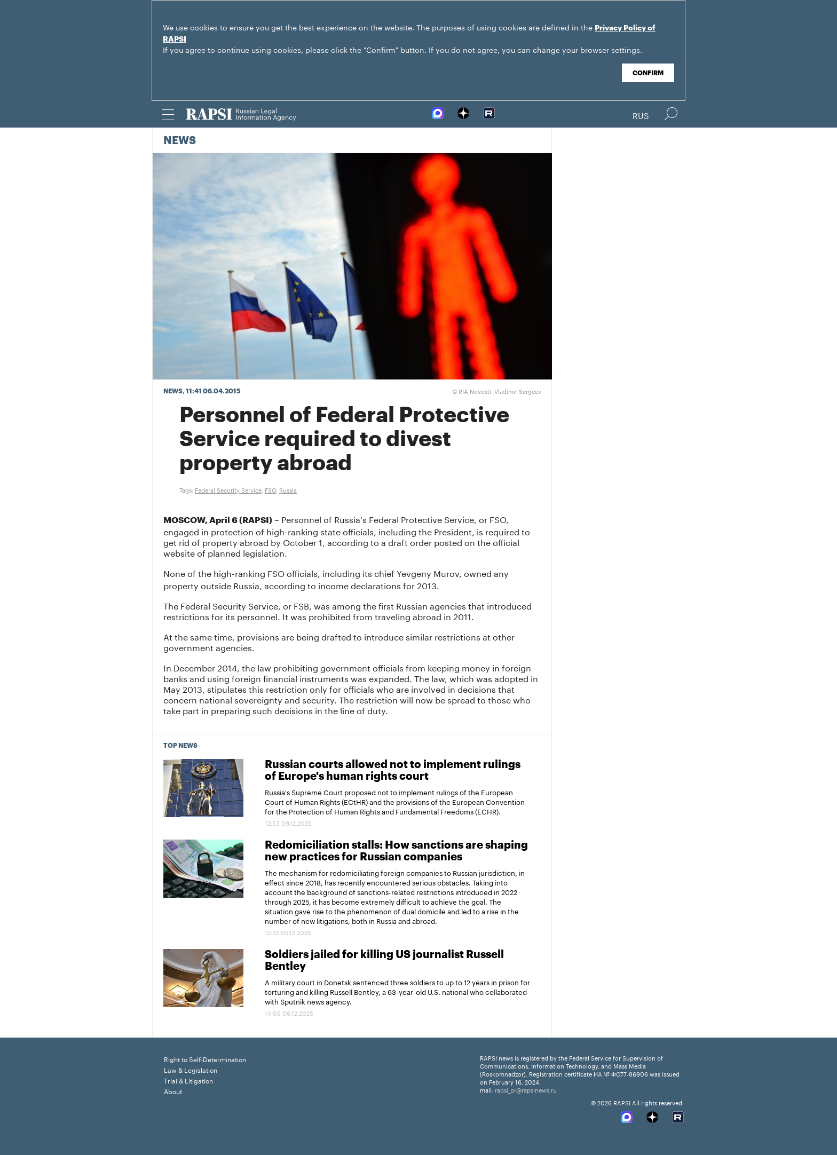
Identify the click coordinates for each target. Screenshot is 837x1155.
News (179, 141)
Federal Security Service (228, 489)
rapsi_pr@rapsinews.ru (526, 1089)
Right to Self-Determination (205, 1059)
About (173, 1091)
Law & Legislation (190, 1069)
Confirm (648, 73)
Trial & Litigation (188, 1080)
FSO (270, 489)
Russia (288, 489)
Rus (641, 115)
